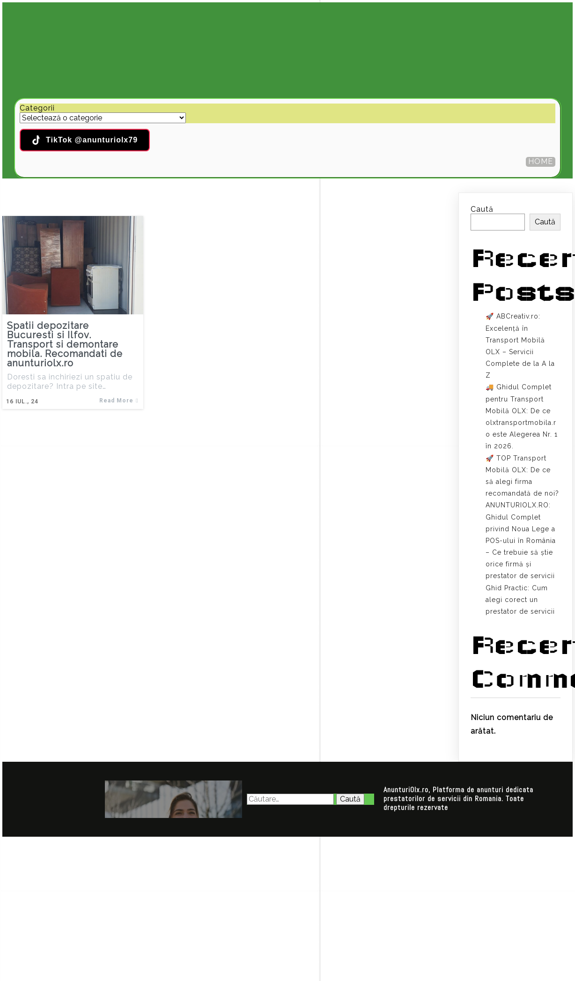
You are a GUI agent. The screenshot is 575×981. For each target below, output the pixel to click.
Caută (482, 209)
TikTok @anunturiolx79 (85, 140)
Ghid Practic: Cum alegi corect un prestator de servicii (520, 599)
